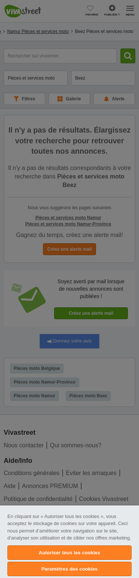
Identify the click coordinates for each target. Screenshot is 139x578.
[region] (69, 541)
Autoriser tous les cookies (69, 552)
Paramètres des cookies (70, 569)
